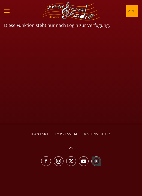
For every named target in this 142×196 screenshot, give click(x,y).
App (132, 11)
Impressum (66, 134)
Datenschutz (97, 134)
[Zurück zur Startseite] (71, 11)
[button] (7, 11)
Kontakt (40, 134)
